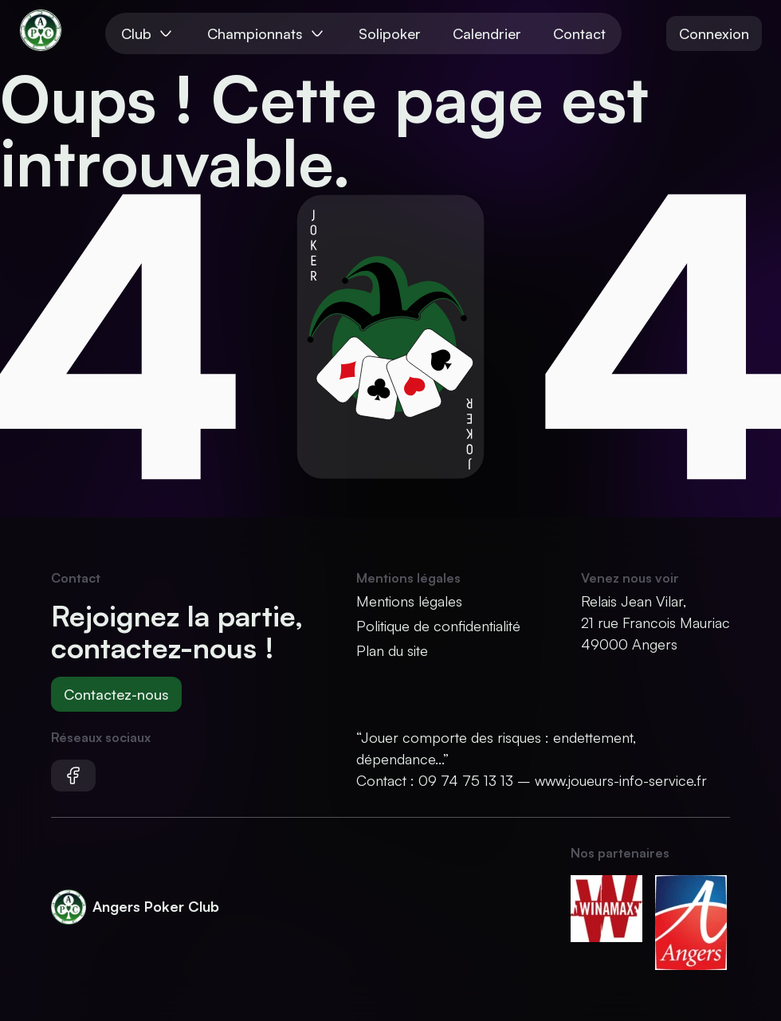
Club (148, 33)
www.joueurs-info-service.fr (621, 780)
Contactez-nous (116, 694)
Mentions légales (409, 601)
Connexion (714, 33)
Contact (579, 33)
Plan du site (392, 650)
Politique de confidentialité (438, 625)
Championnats (267, 33)
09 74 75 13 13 (465, 780)
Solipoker (390, 33)
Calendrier (487, 33)
